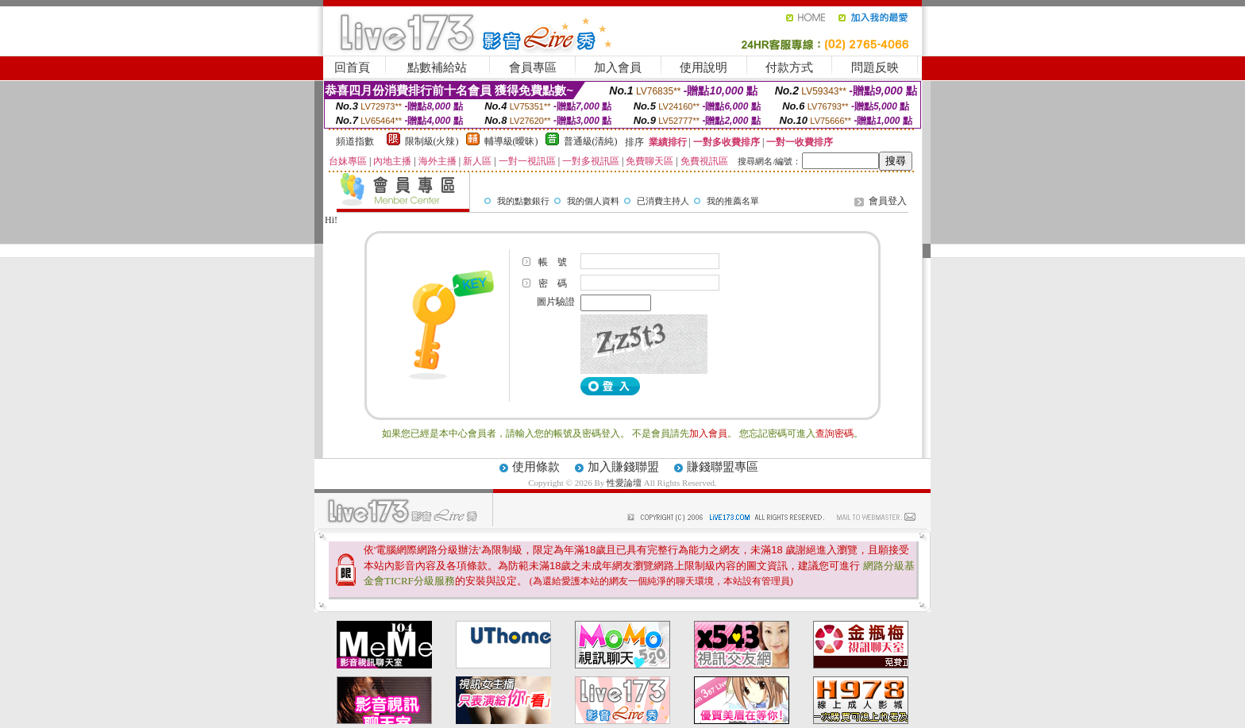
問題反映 (875, 67)
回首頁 (352, 67)
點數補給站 (437, 67)
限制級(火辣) (432, 141)
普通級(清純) (591, 141)
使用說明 (703, 67)
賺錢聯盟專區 (722, 466)
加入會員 (618, 67)
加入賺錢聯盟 (623, 466)
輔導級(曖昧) (511, 141)
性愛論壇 (625, 482)
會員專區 (533, 67)
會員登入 (888, 200)
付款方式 (789, 67)
